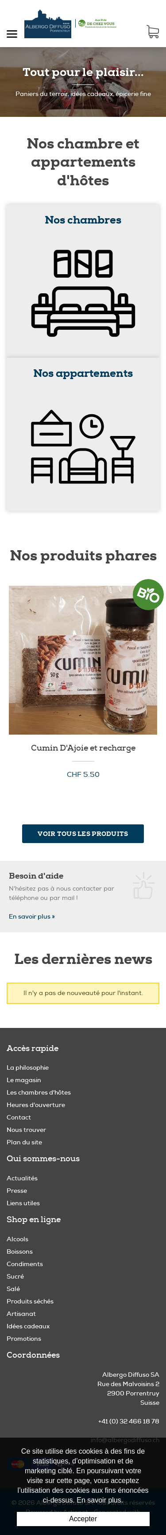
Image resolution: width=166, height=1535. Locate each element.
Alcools (17, 1239)
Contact (19, 1117)
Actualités (22, 1178)
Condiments (25, 1264)
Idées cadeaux (28, 1326)
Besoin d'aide (36, 876)
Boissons (20, 1251)
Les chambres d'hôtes (39, 1092)
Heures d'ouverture (36, 1105)
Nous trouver (26, 1130)
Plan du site (24, 1142)
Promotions (24, 1339)
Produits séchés (30, 1301)
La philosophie (28, 1067)
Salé (13, 1289)
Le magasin (24, 1080)
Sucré (15, 1276)
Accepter (83, 1519)
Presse (17, 1191)
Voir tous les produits (83, 834)
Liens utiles (23, 1203)
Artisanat (21, 1314)
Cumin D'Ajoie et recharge (83, 748)
